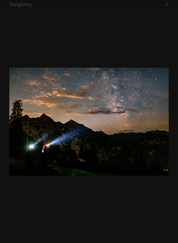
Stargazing (20, 4)
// (167, 4)
